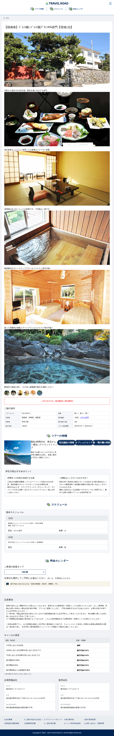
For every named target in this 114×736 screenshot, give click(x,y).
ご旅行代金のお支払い (33, 719)
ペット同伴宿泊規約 (73, 723)
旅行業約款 (69, 719)
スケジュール (58, 9)
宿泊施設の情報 (66, 442)
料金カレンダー (78, 9)
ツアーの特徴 (39, 9)
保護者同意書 (30, 723)
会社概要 (8, 719)
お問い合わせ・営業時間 (94, 723)
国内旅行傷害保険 (12, 723)
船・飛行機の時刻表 (101, 443)
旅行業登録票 (90, 719)
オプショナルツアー (84, 443)
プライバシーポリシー (53, 719)
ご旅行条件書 (50, 723)
